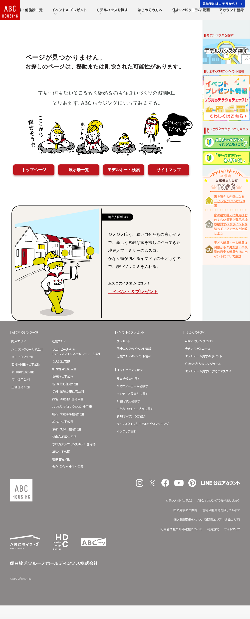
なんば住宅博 (61, 361)
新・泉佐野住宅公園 (65, 384)
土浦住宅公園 (20, 387)
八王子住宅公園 (22, 357)
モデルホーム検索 (124, 170)
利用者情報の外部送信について (181, 529)
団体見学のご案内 (185, 510)
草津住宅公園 (61, 451)
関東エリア (18, 341)
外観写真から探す (128, 401)
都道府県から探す (128, 378)
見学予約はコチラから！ (222, 3)
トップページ (34, 170)
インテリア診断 (126, 431)
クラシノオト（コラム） (179, 500)
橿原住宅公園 (61, 459)
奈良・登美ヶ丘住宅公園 (68, 466)
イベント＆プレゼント (69, 11)
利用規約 (213, 529)
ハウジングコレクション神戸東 (72, 406)
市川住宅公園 (20, 379)
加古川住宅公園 (62, 421)
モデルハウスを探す (112, 11)
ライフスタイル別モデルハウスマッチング (143, 424)
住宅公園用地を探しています (221, 510)
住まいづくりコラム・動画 (191, 11)
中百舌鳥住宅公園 (64, 369)
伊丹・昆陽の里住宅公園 (68, 391)
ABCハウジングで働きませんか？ (219, 500)
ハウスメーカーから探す (132, 386)
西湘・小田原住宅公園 (25, 364)
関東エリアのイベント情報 (134, 348)
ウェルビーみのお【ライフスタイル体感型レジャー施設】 (76, 351)
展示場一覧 (79, 170)
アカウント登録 (231, 11)
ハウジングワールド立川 (27, 349)
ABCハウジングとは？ (199, 341)
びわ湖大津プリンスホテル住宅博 (74, 444)
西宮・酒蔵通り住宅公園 (68, 399)
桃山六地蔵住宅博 (64, 436)
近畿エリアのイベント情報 (134, 356)
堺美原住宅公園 (62, 376)
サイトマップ (169, 170)
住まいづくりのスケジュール (203, 363)
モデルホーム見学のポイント (203, 356)
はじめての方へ (150, 11)
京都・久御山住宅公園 (66, 429)
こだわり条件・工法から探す (135, 408)
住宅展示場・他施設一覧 (23, 11)
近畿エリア (59, 341)
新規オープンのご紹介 (131, 416)
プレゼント (123, 341)
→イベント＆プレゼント (133, 291)
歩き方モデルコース (197, 348)
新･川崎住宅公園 (22, 372)
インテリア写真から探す (132, 393)
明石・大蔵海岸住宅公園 (68, 414)
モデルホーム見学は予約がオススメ (208, 371)
